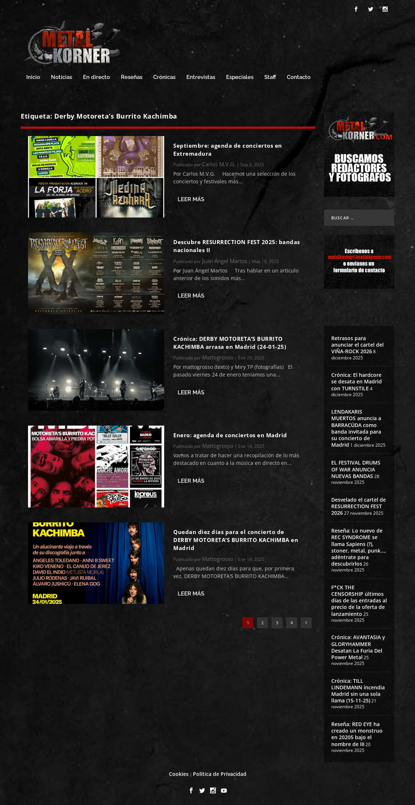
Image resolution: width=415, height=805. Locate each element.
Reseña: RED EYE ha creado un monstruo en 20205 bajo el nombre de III (357, 733)
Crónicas (164, 76)
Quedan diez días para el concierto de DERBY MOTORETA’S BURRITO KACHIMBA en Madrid (235, 539)
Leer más (191, 198)
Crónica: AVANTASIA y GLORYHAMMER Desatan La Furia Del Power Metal (358, 646)
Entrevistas (200, 76)
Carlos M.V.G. (219, 163)
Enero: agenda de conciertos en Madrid (230, 434)
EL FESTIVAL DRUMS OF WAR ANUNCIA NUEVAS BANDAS (355, 468)
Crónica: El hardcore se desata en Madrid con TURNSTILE (356, 380)
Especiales (239, 76)
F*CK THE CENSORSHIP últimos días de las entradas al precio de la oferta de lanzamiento (359, 599)
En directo (96, 76)
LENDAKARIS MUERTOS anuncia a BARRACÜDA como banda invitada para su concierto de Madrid (356, 427)
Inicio (33, 76)
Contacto (299, 76)
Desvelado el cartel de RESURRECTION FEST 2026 (358, 505)
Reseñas (131, 76)
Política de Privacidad (219, 772)
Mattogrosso (217, 356)
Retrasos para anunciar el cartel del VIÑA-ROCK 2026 (357, 344)
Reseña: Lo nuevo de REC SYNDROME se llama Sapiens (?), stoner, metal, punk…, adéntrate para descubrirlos (358, 546)
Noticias (61, 76)
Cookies (179, 772)
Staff (270, 76)
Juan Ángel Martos (224, 259)
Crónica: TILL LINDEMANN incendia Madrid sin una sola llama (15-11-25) (358, 689)
